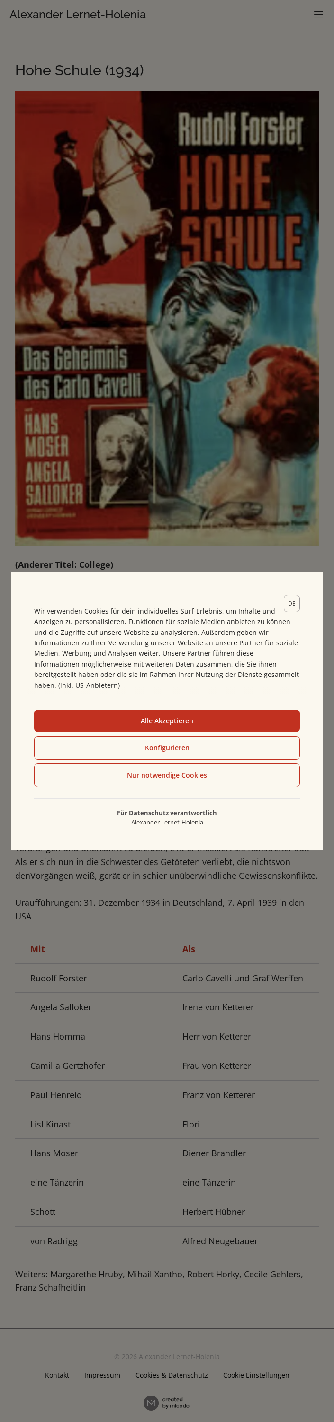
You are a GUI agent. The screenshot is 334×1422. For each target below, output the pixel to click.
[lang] (292, 603)
